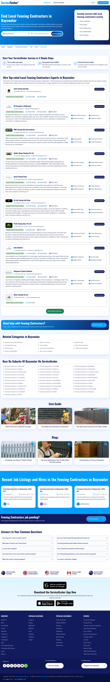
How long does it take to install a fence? (14, 538)
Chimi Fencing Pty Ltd (21, 295)
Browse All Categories (90, 634)
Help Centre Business (90, 651)
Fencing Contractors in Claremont (50, 372)
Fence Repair (44, 345)
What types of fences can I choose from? (14, 543)
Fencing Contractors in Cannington (85, 369)
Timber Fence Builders (81, 348)
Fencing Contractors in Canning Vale (15, 372)
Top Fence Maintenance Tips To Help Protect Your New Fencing (55, 461)
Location (31, 620)
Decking (58, 625)
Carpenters (59, 631)
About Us (4, 620)
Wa (31, 47)
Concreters (59, 642)
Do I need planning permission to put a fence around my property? (76, 554)
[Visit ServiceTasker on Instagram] (15, 665)
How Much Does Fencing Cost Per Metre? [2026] (91, 427)
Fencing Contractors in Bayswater (85, 366)
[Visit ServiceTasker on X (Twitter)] (11, 665)
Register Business (103, 2)
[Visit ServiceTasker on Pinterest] (8, 665)
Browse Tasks (88, 648)
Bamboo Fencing (45, 342)
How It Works (88, 631)
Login (93, 2)
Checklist (4, 631)
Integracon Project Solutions (23, 271)
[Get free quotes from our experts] (60, 2)
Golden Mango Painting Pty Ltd (24, 153)
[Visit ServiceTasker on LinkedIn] (19, 665)
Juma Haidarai (18, 248)
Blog (2, 623)
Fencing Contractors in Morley (14, 369)
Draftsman (59, 628)
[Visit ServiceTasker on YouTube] (22, 665)
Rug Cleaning (60, 637)
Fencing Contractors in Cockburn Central (87, 372)
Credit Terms (87, 642)
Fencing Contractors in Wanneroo (84, 392)
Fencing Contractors (21, 47)
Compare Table (88, 637)
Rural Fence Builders (11, 351)
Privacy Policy (88, 623)
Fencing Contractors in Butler (48, 392)
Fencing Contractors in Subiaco (84, 386)
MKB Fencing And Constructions (24, 130)
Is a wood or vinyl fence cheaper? (67, 559)
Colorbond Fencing (10, 345)
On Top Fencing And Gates (22, 200)
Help (2, 642)
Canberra (31, 637)
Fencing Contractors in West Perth (85, 380)
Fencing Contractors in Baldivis (14, 383)
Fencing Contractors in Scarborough (50, 386)
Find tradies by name (7, 645)
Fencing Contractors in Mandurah (14, 366)
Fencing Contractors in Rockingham (50, 383)
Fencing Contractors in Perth (13, 394)
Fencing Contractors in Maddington (85, 375)
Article (3, 628)
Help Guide (87, 645)
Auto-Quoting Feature (90, 628)
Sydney (31, 623)
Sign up (3, 654)
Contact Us (4, 634)
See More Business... (55, 311)
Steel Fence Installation (47, 348)
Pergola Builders (61, 623)
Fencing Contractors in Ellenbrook (15, 389)
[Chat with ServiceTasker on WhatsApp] (26, 665)
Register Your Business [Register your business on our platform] (94, 666)
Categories (4, 637)
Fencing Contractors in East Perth (15, 380)
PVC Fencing (9, 348)
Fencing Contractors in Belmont (49, 369)
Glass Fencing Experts (81, 345)
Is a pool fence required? (9, 548)
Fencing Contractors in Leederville (15, 392)
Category (10, 47)
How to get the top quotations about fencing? (70, 548)
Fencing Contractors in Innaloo (84, 383)
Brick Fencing (79, 342)
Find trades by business (8, 648)
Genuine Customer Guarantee (92, 625)
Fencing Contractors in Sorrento (49, 377)
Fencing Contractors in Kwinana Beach (86, 377)
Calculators (4, 640)
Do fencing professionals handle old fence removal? (72, 543)
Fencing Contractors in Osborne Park (15, 386)
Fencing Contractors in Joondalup (15, 377)
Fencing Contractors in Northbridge (50, 380)
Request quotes (99, 89)
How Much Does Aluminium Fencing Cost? (55, 427)
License (86, 640)
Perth (36, 47)
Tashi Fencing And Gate (21, 89)
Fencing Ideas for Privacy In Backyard (92, 460)
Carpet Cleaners (61, 634)
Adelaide (31, 634)
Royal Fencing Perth (20, 177)
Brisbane (31, 628)
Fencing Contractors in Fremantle (14, 375)
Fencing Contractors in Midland (49, 389)
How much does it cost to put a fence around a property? (19, 554)
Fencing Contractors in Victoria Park (85, 389)
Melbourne (32, 625)
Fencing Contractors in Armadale (49, 366)
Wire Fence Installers (46, 351)
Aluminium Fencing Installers (13, 342)
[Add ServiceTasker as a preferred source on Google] (55, 585)
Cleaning (58, 640)
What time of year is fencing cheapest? (13, 559)
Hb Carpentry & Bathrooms (22, 106)
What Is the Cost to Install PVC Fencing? (18, 427)
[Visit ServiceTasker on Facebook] (4, 665)
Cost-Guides (4, 625)
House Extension (61, 620)
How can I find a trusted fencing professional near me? (73, 538)
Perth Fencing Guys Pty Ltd (22, 224)
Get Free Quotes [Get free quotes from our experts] (55, 666)
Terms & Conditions (89, 620)
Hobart (31, 640)
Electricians (59, 645)
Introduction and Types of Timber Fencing (18, 460)
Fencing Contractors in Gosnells (49, 375)
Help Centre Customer (90, 654)
